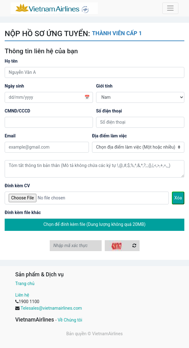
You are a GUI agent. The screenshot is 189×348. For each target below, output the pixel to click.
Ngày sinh (14, 85)
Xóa (178, 197)
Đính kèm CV (17, 185)
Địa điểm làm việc (109, 135)
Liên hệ (22, 295)
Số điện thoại (109, 110)
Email (10, 135)
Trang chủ (25, 283)
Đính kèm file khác (23, 212)
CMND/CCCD (17, 110)
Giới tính (104, 85)
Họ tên (11, 61)
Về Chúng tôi (70, 319)
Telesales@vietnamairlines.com (51, 308)
